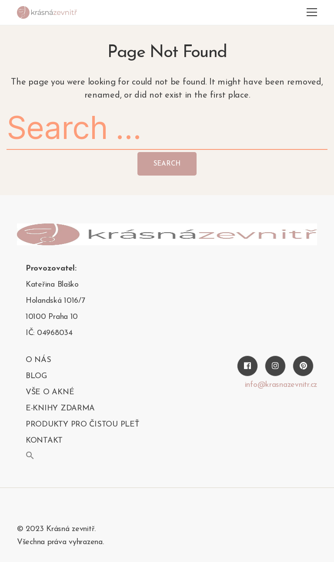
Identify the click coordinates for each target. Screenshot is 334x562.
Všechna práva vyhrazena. (60, 542)
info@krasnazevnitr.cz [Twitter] (281, 385)
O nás (38, 360)
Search (167, 164)
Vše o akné (50, 392)
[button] (30, 455)
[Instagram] (275, 365)
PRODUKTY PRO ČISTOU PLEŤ (82, 424)
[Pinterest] (303, 365)
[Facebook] (247, 365)
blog (36, 376)
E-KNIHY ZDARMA (60, 408)
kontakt (44, 441)
